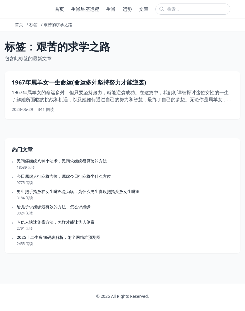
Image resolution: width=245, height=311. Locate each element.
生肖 (111, 9)
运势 (127, 9)
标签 (33, 24)
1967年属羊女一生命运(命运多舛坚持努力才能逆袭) (79, 82)
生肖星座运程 (85, 9)
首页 (59, 9)
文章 (143, 9)
